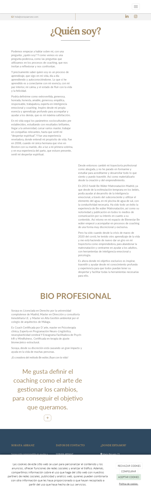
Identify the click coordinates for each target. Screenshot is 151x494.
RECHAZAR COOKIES (129, 465)
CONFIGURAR (128, 471)
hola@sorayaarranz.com (26, 16)
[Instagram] (135, 16)
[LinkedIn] (127, 16)
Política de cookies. (128, 483)
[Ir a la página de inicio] (7, 6)
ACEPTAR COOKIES (128, 477)
